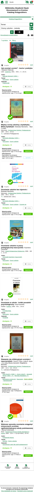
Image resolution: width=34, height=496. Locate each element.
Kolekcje (15, 35)
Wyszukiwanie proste (6, 35)
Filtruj (14, 40)
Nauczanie (6, 79)
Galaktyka (8, 72)
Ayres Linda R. (21, 374)
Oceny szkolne (14, 79)
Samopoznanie (7, 380)
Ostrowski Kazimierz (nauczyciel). (12, 257)
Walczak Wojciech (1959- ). (10, 76)
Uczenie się (22, 204)
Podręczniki (6, 83)
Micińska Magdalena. (22, 375)
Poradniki (5, 317)
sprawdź (28, 157)
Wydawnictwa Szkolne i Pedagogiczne (19, 130)
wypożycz (28, 92)
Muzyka (5, 441)
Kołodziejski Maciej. (8, 437)
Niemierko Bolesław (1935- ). (11, 138)
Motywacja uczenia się (9, 379)
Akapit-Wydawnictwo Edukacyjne (14, 251)
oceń (31, 65)
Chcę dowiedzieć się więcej (8, 491)
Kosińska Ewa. (7, 310)
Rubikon (9, 306)
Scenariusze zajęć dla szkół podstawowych (15, 444)
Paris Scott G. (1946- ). (9, 374)
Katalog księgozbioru (15, 19)
